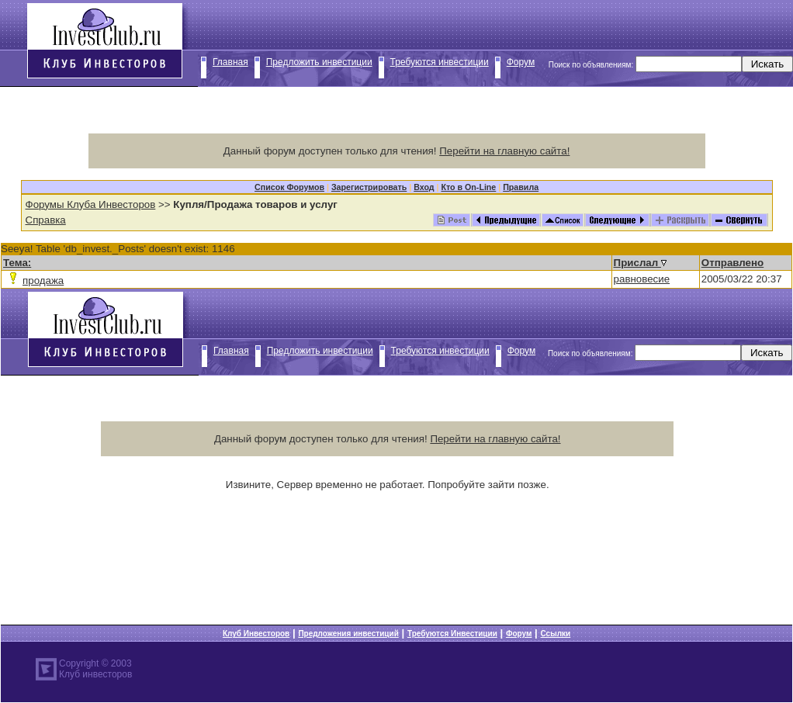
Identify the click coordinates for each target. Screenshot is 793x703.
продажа (43, 280)
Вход (424, 187)
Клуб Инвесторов (256, 633)
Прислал (640, 262)
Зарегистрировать (369, 187)
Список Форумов (289, 187)
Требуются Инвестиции (452, 633)
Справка (46, 220)
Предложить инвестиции (319, 62)
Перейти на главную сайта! (504, 151)
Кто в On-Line (468, 187)
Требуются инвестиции (439, 62)
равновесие (642, 279)
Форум (521, 62)
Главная (230, 62)
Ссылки (556, 633)
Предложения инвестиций (348, 633)
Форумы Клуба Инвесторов (91, 204)
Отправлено (732, 262)
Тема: (17, 262)
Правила (520, 187)
